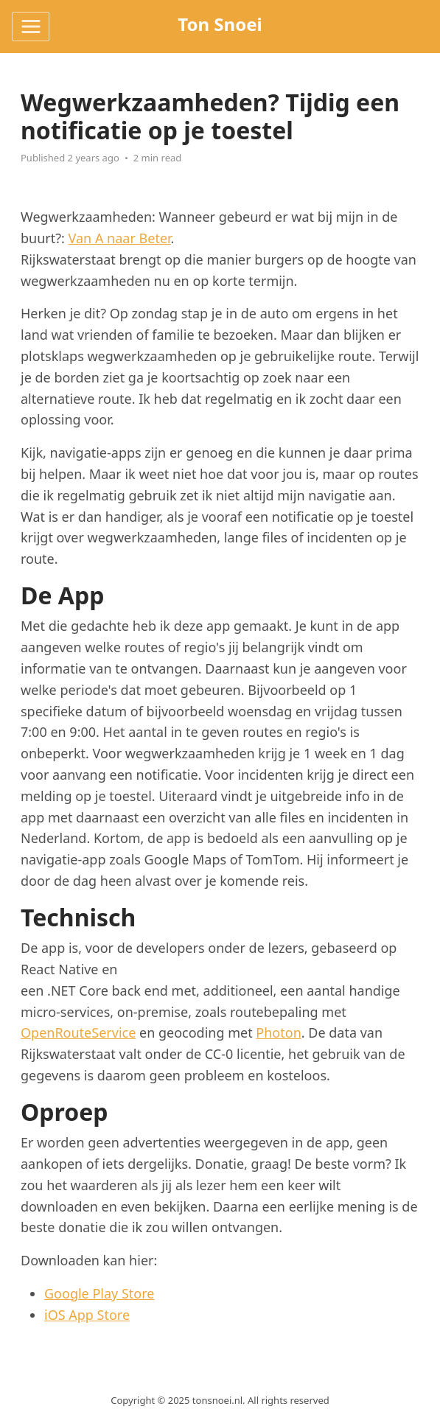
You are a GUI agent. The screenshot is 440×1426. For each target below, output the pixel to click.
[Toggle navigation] (30, 26)
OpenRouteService (78, 1032)
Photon (278, 1032)
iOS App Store (87, 1315)
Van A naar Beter (120, 238)
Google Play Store (99, 1293)
